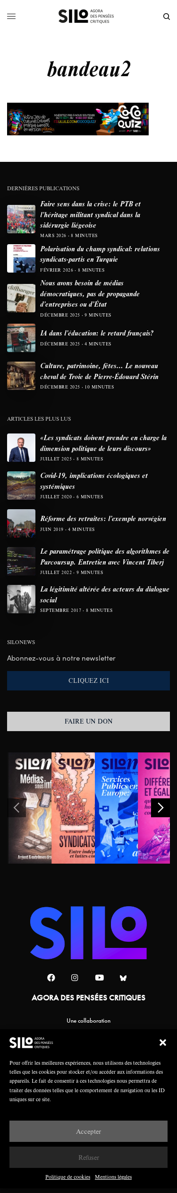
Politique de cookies (67, 1176)
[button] (163, 1042)
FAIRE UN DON (89, 721)
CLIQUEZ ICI (88, 680)
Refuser (88, 1157)
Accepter (88, 1131)
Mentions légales (113, 1176)
